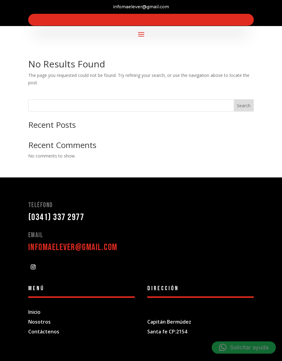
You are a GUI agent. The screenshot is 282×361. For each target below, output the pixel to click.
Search (243, 105)
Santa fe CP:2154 (167, 331)
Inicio (34, 312)
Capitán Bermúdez (169, 321)
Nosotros (39, 321)
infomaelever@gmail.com (73, 247)
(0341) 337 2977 (56, 217)
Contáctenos (43, 331)
